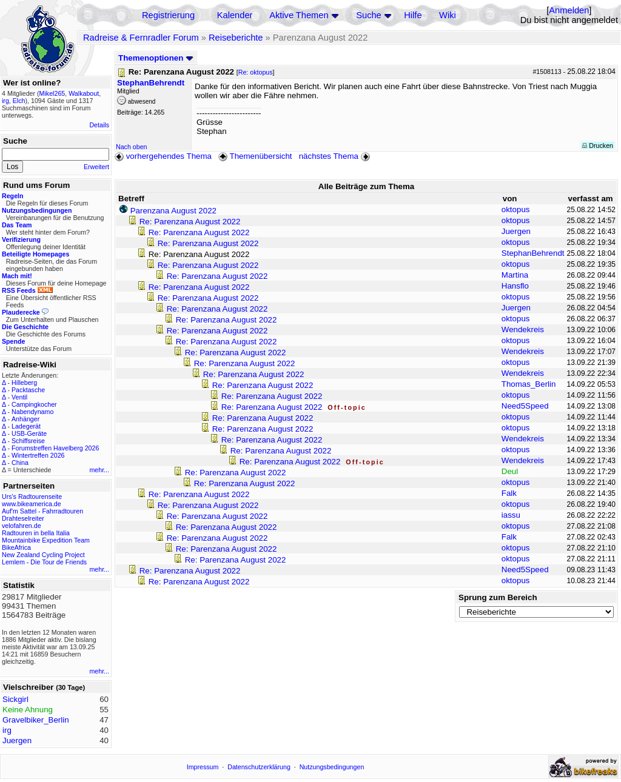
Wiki (447, 15)
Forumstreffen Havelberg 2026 (55, 448)
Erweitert (96, 166)
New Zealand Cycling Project (43, 554)
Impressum (203, 766)
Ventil (19, 397)
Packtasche (28, 389)
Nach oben (131, 146)
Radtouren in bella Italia (36, 532)
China (20, 462)
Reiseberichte (236, 37)
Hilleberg (24, 382)
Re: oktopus (255, 72)
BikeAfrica (16, 547)
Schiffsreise (28, 440)
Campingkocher (34, 404)
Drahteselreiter (23, 518)
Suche (368, 15)
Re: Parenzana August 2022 (190, 221)
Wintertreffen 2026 (38, 455)
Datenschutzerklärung (258, 766)
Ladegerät (26, 426)
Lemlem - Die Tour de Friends (44, 562)
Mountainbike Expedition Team (46, 540)
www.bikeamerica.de (31, 503)
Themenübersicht (255, 156)
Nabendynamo (32, 411)
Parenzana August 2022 (173, 210)
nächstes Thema (335, 156)
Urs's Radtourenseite (32, 496)
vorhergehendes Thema (163, 156)
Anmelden (569, 10)
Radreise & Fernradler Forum (141, 37)
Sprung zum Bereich (497, 597)
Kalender (235, 15)
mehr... (99, 469)
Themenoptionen (155, 57)
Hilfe (412, 15)
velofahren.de (21, 525)
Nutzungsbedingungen (332, 766)
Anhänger (25, 419)
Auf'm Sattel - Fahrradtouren (42, 511)
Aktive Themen (298, 15)
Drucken (597, 145)
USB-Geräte (29, 433)
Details (99, 125)
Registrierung (168, 15)
